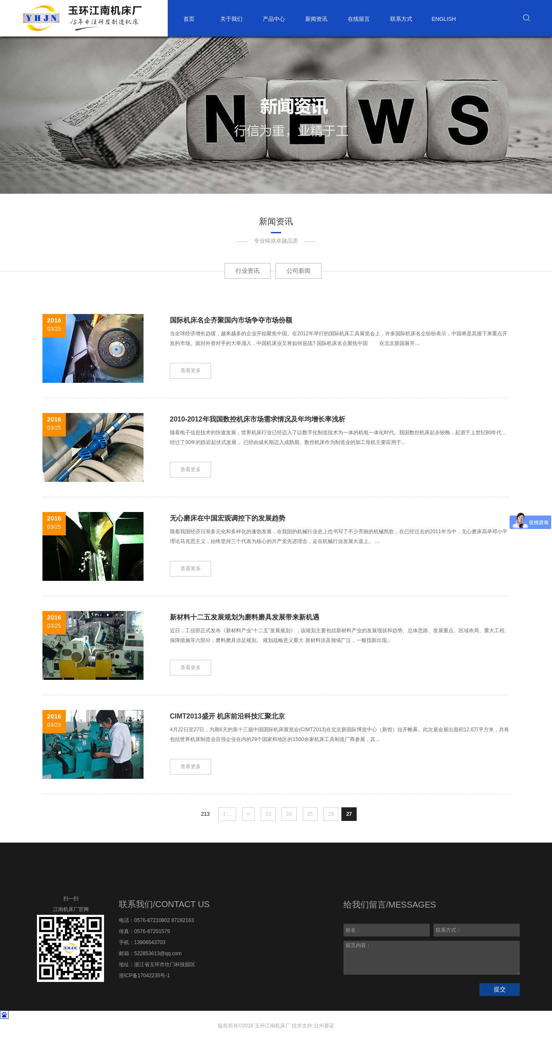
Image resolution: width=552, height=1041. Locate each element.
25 (310, 814)
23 (268, 814)
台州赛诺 (324, 1026)
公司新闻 (298, 270)
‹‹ (248, 814)
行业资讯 (247, 270)
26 (331, 814)
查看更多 (190, 370)
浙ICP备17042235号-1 (144, 976)
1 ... (227, 814)
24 (289, 814)
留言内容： (432, 958)
